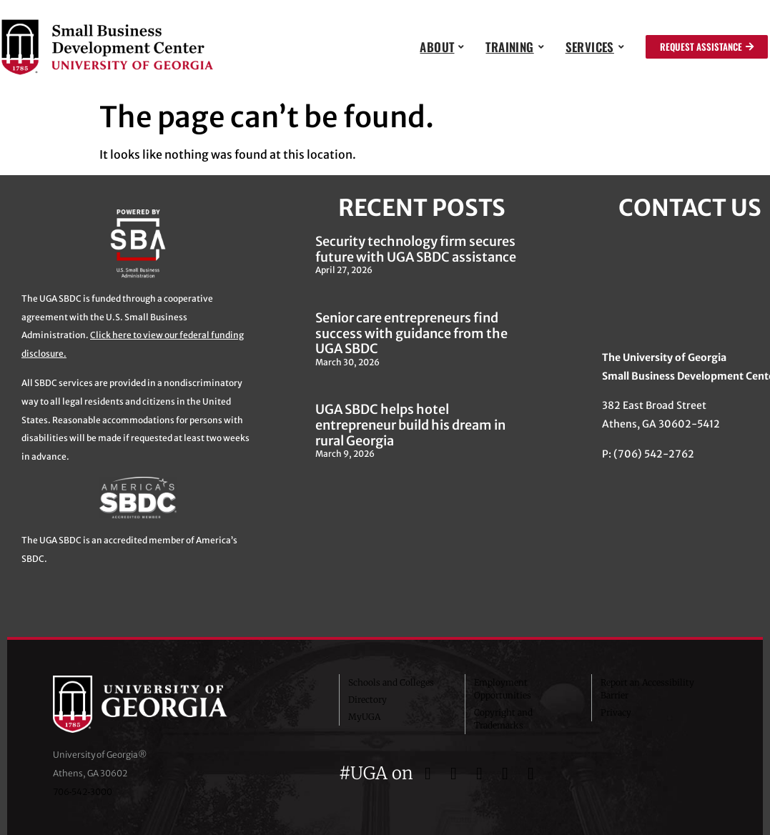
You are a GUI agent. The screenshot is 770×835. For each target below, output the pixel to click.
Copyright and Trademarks (503, 719)
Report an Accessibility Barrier (647, 689)
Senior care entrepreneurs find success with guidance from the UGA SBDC (411, 333)
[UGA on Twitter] (456, 773)
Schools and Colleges (391, 682)
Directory (367, 699)
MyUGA (364, 716)
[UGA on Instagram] (482, 773)
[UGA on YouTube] (507, 773)
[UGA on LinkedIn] (531, 773)
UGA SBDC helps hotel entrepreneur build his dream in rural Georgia (410, 424)
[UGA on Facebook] (430, 773)
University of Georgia (160, 704)
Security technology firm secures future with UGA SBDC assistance (415, 249)
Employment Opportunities (502, 689)
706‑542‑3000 (83, 791)
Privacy (616, 712)
